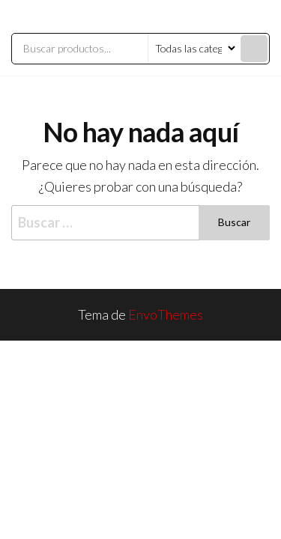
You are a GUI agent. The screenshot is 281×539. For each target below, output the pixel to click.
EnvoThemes (165, 314)
